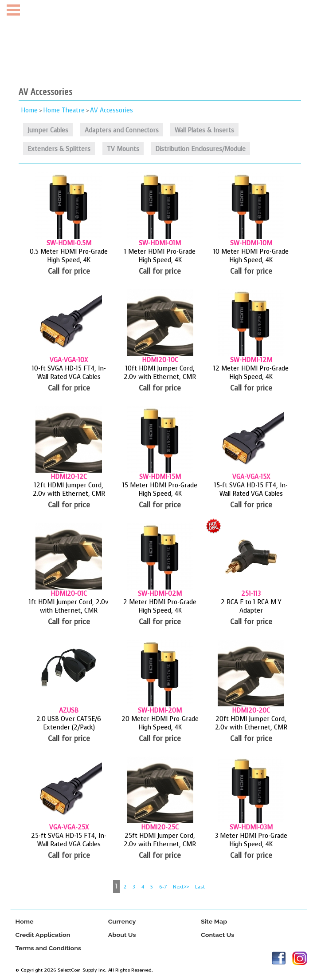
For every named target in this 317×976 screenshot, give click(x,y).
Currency (122, 921)
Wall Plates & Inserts (204, 130)
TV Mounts (123, 149)
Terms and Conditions (48, 948)
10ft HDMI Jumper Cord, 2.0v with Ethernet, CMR (160, 372)
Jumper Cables (47, 130)
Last (200, 887)
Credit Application (42, 935)
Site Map (214, 921)
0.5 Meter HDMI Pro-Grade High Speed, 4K (69, 255)
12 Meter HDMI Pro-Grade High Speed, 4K (251, 372)
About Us (122, 935)
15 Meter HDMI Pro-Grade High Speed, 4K (159, 489)
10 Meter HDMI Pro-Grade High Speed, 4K (251, 255)
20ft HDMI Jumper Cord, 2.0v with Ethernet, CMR (251, 723)
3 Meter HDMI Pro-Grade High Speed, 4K (251, 840)
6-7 (163, 887)
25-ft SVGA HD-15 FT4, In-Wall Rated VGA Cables (68, 840)
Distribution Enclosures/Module (200, 149)
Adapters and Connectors (122, 130)
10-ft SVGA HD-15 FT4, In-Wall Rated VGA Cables (69, 372)
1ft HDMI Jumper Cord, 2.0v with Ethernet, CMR (69, 606)
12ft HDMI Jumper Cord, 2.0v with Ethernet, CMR (69, 489)
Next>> (181, 887)
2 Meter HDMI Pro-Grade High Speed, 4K (159, 606)
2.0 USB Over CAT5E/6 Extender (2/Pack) (68, 723)
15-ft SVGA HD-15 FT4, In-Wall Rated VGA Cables (251, 489)
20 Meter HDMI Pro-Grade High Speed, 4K (160, 723)
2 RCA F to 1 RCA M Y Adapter (251, 606)
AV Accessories (111, 110)
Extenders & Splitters (58, 149)
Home (29, 110)
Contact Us (217, 935)
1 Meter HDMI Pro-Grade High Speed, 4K (160, 255)
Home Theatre (64, 110)
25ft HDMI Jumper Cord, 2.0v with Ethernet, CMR (160, 840)
